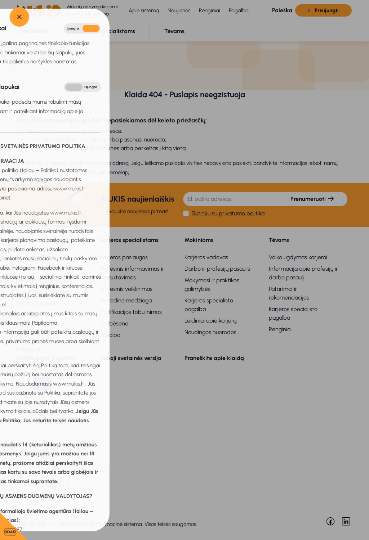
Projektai (27, 314)
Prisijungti (323, 10)
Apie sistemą (144, 10)
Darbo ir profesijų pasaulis (217, 268)
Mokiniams (198, 240)
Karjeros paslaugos (124, 257)
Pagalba (239, 10)
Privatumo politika (38, 268)
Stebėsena (114, 323)
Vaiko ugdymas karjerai (298, 257)
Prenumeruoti (312, 198)
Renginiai (209, 10)
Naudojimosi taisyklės (43, 291)
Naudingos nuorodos (210, 332)
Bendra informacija (41, 240)
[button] (276, 10)
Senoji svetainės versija (130, 358)
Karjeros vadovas (206, 257)
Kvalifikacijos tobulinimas (131, 312)
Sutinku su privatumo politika (228, 213)
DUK (21, 337)
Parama (25, 326)
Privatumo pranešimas (44, 280)
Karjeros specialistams (129, 240)
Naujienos (179, 10)
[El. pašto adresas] (231, 199)
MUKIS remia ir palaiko (46, 358)
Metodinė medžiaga (126, 300)
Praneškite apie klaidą (214, 358)
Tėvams (279, 240)
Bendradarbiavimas (41, 303)
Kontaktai (28, 349)
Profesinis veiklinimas (126, 288)
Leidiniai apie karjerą (210, 320)
